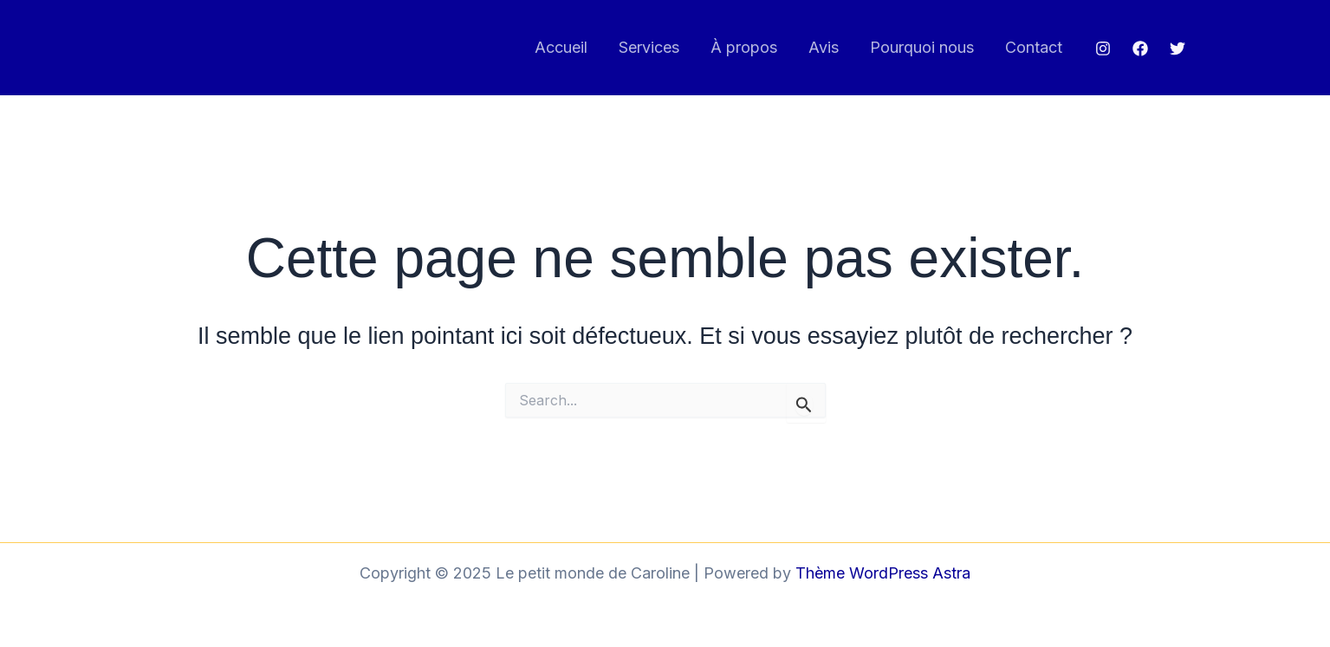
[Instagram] (1103, 48)
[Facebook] (1140, 48)
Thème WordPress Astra (882, 573)
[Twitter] (1177, 48)
